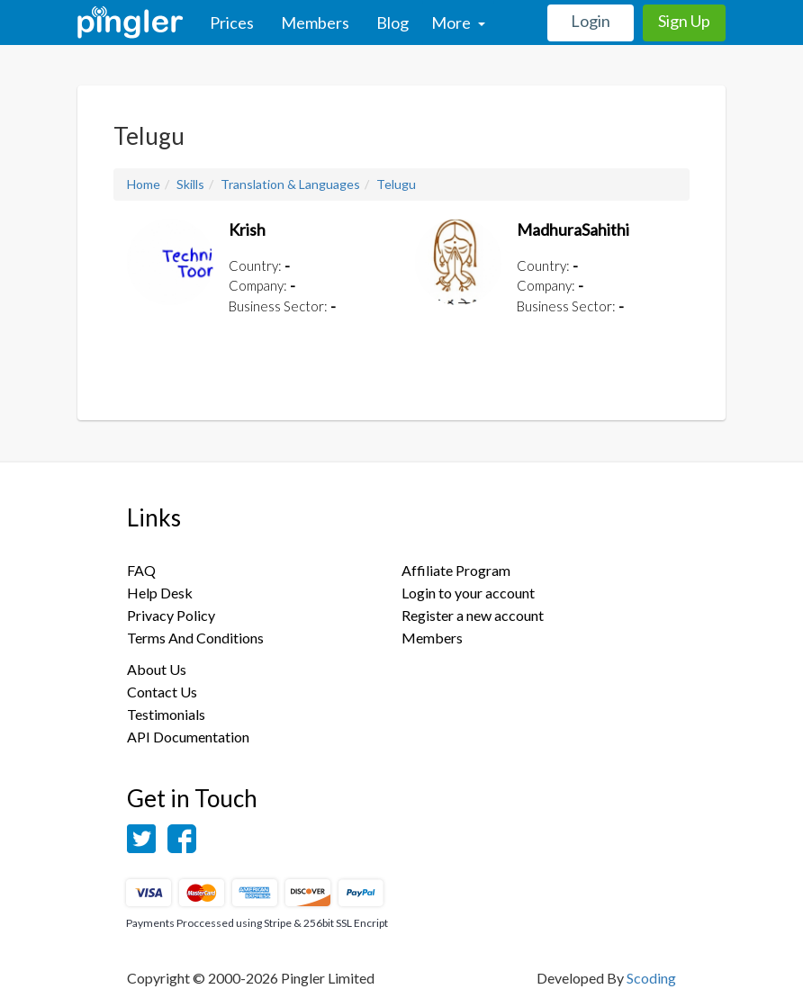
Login (590, 21)
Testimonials (166, 714)
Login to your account (468, 592)
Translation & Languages (290, 184)
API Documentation (188, 736)
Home (143, 184)
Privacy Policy (171, 615)
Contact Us (162, 691)
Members (315, 22)
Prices (232, 22)
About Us (156, 669)
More (458, 22)
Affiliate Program (456, 570)
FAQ (141, 570)
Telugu (396, 184)
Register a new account (473, 615)
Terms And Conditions (195, 637)
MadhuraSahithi (573, 229)
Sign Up (684, 21)
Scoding (651, 977)
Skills (190, 184)
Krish (247, 229)
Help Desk (160, 592)
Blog (392, 22)
